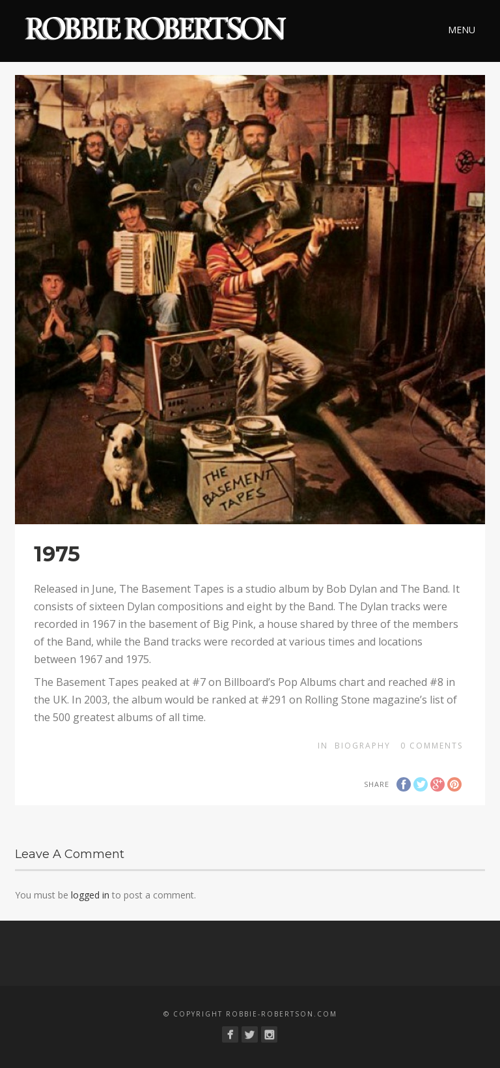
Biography (363, 745)
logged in (90, 895)
